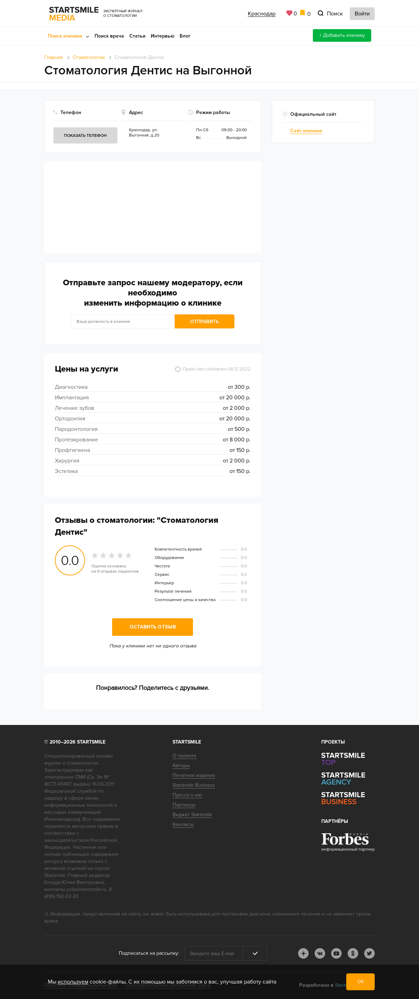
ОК (360, 982)
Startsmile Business (194, 785)
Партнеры (184, 805)
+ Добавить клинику (342, 35)
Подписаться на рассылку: (149, 953)
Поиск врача (109, 36)
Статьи (137, 36)
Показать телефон (85, 135)
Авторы (181, 765)
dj (303, 953)
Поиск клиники (65, 36)
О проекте (184, 756)
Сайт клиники (306, 131)
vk (320, 953)
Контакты (183, 824)
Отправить (204, 322)
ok (353, 953)
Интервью (162, 36)
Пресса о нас (187, 795)
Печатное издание (194, 775)
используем (73, 981)
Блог (185, 36)
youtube (336, 953)
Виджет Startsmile (192, 815)
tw (369, 953)
